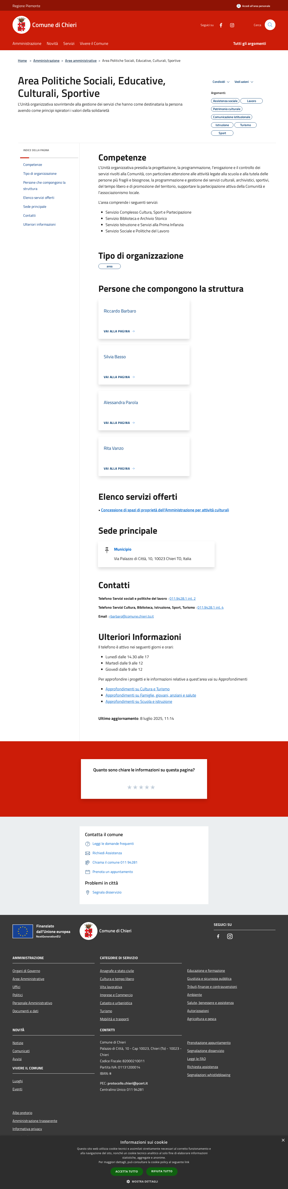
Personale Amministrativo (32, 1003)
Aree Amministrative (28, 978)
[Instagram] (230, 25)
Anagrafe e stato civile (117, 970)
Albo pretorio (22, 1112)
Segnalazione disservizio (205, 1050)
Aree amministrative (81, 60)
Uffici (16, 986)
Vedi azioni (245, 82)
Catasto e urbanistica (116, 1003)
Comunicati (21, 1051)
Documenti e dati (25, 1011)
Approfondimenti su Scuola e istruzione (139, 701)
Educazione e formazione (206, 970)
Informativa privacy (27, 1128)
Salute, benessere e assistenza (210, 1002)
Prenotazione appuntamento (209, 1042)
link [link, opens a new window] (187, 1162)
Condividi (222, 82)
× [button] (283, 1140)
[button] (144, 1181)
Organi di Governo (26, 970)
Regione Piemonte (26, 5)
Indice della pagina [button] (36, 150)
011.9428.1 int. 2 (182, 598)
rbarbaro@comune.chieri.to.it (131, 616)
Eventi (17, 1089)
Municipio (122, 549)
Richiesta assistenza (202, 1066)
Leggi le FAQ (196, 1058)
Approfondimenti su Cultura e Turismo (138, 689)
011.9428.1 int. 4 (210, 607)
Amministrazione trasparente (35, 1120)
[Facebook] (219, 25)
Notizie (18, 1042)
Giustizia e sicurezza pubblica (209, 978)
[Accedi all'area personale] (253, 6)
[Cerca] (270, 24)
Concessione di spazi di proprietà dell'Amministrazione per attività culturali (165, 510)
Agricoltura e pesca (201, 1018)
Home (22, 60)
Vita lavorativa (111, 986)
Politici (18, 994)
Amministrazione (46, 60)
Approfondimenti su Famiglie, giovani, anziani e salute (151, 695)
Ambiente (194, 994)
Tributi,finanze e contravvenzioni (212, 986)
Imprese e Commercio (116, 994)
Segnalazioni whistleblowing (208, 1074)
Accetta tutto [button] (127, 1171)
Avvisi (17, 1059)
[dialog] (144, 1162)
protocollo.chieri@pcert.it (128, 1083)
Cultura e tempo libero (117, 978)
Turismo (106, 1011)
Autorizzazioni (198, 1010)
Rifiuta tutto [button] (162, 1171)
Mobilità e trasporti (114, 1019)
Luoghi (18, 1081)
